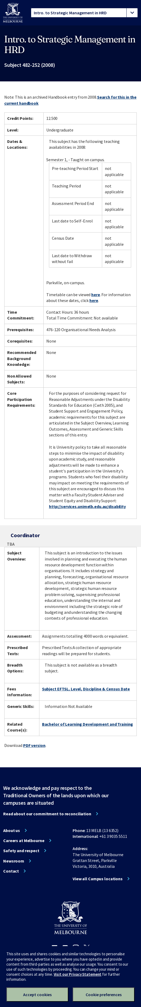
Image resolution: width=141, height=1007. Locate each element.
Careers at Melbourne (23, 840)
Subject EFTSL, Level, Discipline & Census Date (86, 688)
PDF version (34, 745)
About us (11, 830)
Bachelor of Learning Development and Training (87, 724)
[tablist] (84, 12)
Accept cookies (37, 994)
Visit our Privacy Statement (78, 974)
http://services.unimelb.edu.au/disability (87, 506)
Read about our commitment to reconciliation (47, 813)
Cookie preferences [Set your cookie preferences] (104, 994)
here (95, 294)
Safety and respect (21, 850)
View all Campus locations (98, 878)
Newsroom (13, 861)
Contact (11, 871)
